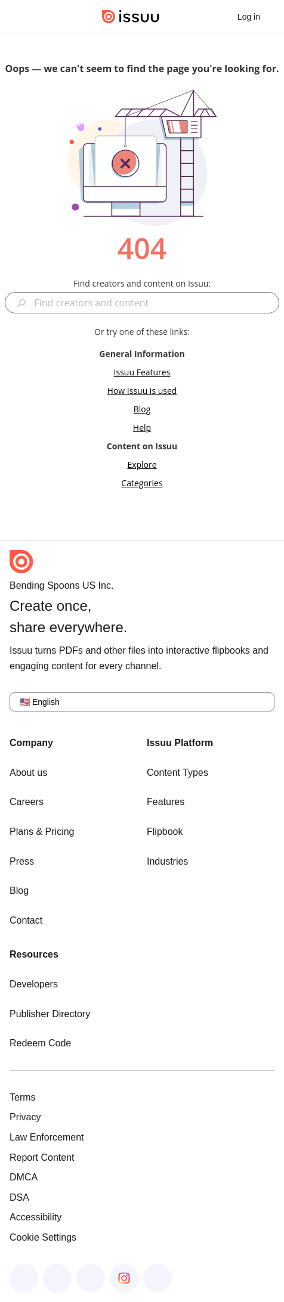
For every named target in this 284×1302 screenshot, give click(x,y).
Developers (34, 984)
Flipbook (165, 831)
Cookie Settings (43, 1237)
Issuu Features (142, 372)
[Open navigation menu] (21, 17)
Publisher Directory (50, 1014)
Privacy (25, 1117)
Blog (142, 409)
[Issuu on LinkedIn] (57, 1278)
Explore (141, 464)
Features (165, 802)
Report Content (42, 1157)
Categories (141, 483)
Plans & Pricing (42, 831)
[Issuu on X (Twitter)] (90, 1278)
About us (28, 772)
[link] (249, 17)
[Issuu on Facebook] (24, 1278)
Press (22, 861)
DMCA (24, 1177)
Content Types (177, 772)
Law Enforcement (47, 1137)
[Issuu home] (130, 16)
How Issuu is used (142, 390)
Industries (167, 861)
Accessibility (35, 1217)
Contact (26, 920)
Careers (27, 802)
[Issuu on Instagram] (124, 1278)
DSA (19, 1197)
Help (142, 427)
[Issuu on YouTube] (157, 1278)
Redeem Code (40, 1043)
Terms (23, 1097)
